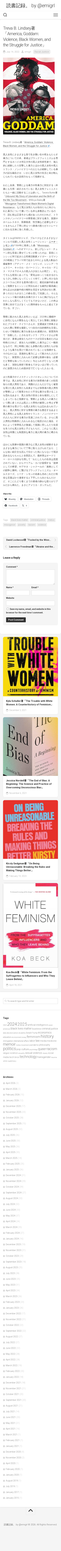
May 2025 (10, 1146)
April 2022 (10, 1359)
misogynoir (9, 525)
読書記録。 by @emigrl (30, 5)
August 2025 (12, 1129)
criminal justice (38, 520)
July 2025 (10, 1135)
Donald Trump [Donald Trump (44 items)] (32, 1033)
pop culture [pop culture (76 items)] (22, 1049)
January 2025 (12, 1169)
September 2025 (14, 1123)
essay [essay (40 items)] (24, 1037)
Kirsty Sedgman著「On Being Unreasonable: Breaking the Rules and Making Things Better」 (28, 867)
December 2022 (13, 1313)
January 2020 (12, 1475)
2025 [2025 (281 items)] (22, 1024)
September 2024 (14, 1192)
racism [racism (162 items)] (52, 1049)
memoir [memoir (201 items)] (9, 1044)
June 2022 (11, 1348)
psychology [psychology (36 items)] (33, 1050)
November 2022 (13, 1319)
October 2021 (12, 1394)
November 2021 (13, 1388)
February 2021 (13, 1440)
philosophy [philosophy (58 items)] (44, 1044)
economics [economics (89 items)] (45, 1032)
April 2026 (10, 1083)
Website (10, 598)
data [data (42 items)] (4, 1033)
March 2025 (11, 1158)
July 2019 (10, 1486)
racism (31, 525)
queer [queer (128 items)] (42, 1049)
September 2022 (14, 1331)
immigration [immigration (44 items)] (8, 1041)
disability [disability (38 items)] (22, 1033)
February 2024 (13, 1233)
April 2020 (10, 1463)
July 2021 (10, 1411)
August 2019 (12, 1480)
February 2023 (13, 1302)
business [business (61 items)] (36, 1028)
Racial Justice (42, 51)
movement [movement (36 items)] (25, 1045)
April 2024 (10, 1221)
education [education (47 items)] (7, 1037)
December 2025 (13, 1106)
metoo (51, 520)
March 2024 (11, 1227)
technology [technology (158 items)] (28, 1057)
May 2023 (10, 1285)
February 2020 (13, 1469)
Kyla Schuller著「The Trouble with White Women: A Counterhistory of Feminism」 (29, 703)
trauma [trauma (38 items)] (54, 1057)
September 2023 (14, 1262)
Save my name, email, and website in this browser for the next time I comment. (28, 611)
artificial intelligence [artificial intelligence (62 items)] (38, 1025)
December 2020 (13, 1452)
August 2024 (12, 1198)
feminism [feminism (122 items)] (33, 1037)
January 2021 (12, 1446)
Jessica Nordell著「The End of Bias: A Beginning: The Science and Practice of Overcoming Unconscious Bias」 (29, 784)
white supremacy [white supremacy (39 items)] (9, 1061)
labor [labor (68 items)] (32, 1040)
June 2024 (11, 1210)
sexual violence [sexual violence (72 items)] (33, 1052)
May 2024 (10, 1215)
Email (35, 587)
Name (10, 587)
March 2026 (11, 1089)
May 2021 (10, 1423)
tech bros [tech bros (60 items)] (14, 1057)
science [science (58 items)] (14, 1053)
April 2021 (10, 1428)
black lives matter (19, 520)
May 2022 (10, 1354)
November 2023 (13, 1250)
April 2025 (10, 1152)
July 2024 (10, 1204)
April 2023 (10, 1290)
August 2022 (12, 1336)
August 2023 (12, 1267)
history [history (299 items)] (47, 1036)
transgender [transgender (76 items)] (44, 1057)
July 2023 (10, 1273)
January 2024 (12, 1238)
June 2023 (11, 1279)
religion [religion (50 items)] (6, 1053)
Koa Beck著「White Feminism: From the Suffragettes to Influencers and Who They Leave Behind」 (30, 976)
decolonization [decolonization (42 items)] (12, 1033)
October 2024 (12, 1187)
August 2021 (12, 1405)
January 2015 (12, 1498)
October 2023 (12, 1256)
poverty (21, 525)
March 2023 (11, 1296)
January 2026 (12, 1100)
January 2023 (12, 1308)
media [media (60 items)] (43, 1040)
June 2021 (11, 1417)
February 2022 (13, 1371)
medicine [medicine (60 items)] (52, 1040)
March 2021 (11, 1434)
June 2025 (11, 1140)
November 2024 (13, 1181)
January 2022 (12, 1377)
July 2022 (10, 1342)
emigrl (28, 51)
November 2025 (13, 1112)
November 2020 (13, 1457)
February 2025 (13, 1164)
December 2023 (13, 1244)
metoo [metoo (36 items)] (18, 1045)
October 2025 (12, 1117)
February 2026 (13, 1094)
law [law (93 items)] (38, 1040)
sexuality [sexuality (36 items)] (21, 1053)
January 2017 (12, 1492)
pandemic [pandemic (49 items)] (34, 1045)
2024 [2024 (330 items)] (12, 1024)
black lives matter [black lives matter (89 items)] (21, 1028)
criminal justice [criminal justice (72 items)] (50, 1028)
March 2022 (11, 1365)
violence (42, 525)
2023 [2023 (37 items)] (5, 1025)
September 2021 (14, 1400)
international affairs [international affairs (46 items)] (21, 1041)
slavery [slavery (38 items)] (45, 1053)
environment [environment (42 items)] (17, 1037)
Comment (12, 567)
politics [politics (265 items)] (9, 1048)
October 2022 (12, 1325)
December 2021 (13, 1382)
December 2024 (13, 1175)
